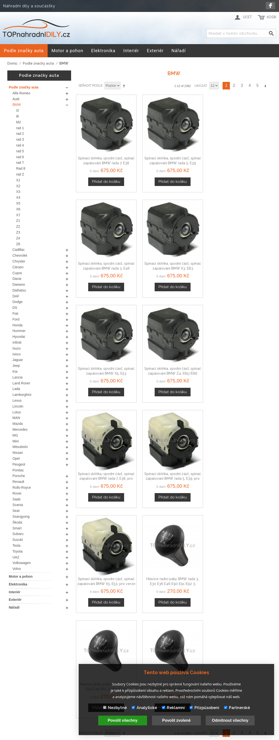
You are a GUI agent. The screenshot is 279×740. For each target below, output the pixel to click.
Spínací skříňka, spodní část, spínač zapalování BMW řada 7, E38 (99, 148)
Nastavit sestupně (125, 85)
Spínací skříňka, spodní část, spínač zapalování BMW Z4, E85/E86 (149, 238)
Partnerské (237, 707)
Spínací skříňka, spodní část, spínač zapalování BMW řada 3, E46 (199, 148)
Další (265, 85)
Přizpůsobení (204, 707)
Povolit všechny (123, 720)
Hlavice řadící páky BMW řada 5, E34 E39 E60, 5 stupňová (199, 328)
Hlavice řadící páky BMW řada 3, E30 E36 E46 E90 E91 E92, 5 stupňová (149, 328)
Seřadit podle (90, 85)
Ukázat (200, 86)
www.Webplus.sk (152, 736)
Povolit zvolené (176, 720)
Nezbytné (115, 707)
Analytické (144, 707)
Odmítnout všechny (230, 720)
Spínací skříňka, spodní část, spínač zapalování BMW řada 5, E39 (149, 148)
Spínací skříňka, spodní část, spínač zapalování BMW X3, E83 (249, 148)
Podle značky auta (38, 63)
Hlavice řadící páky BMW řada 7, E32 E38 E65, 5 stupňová (248, 328)
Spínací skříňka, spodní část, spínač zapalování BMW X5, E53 (99, 238)
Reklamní (173, 707)
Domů (12, 63)
